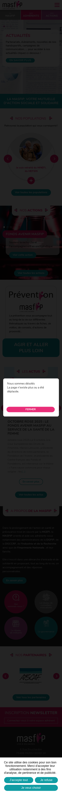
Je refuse (46, 780)
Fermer (30, 409)
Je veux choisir (31, 787)
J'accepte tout (19, 780)
